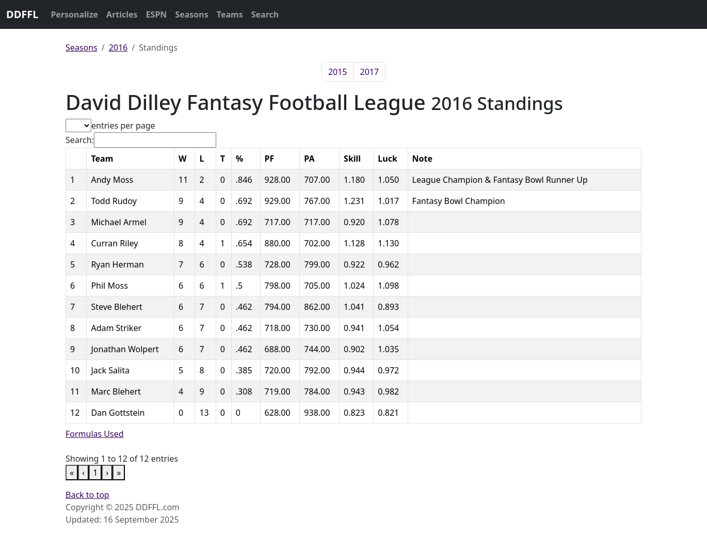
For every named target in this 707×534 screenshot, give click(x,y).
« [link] (72, 472)
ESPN (156, 14)
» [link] (119, 472)
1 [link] (95, 472)
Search (265, 14)
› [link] (107, 472)
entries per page (123, 125)
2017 (369, 71)
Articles (122, 14)
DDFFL (22, 14)
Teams (230, 14)
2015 (337, 71)
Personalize (74, 14)
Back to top (87, 494)
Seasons (191, 14)
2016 (118, 47)
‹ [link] (83, 472)
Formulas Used (95, 433)
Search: (80, 140)
